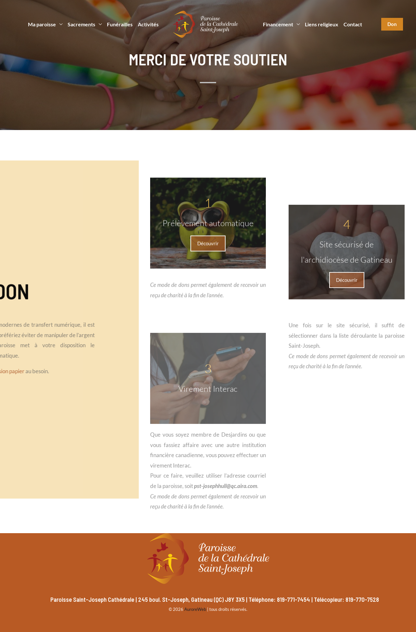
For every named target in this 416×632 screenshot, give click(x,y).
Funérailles (120, 24)
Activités (148, 24)
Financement (278, 24)
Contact (353, 24)
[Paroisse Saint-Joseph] (205, 23)
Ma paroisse (42, 24)
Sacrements (81, 24)
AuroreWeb (195, 609)
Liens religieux (321, 24)
